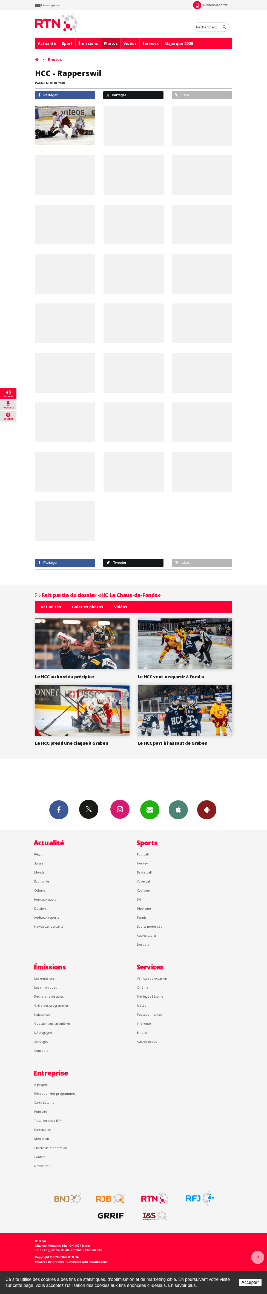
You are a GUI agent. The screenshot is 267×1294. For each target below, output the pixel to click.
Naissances (42, 1014)
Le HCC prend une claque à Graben (71, 743)
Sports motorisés (149, 926)
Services (150, 43)
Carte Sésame (44, 1102)
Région (39, 854)
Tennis (141, 917)
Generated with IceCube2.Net (87, 1261)
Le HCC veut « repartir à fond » (171, 677)
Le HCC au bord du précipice (64, 677)
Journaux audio (45, 899)
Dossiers (40, 908)
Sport (67, 43)
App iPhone (178, 809)
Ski (139, 899)
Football (143, 854)
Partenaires (42, 1129)
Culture (39, 890)
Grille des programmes (51, 1005)
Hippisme (144, 908)
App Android (206, 809)
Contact (39, 1157)
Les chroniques (45, 987)
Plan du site (93, 1250)
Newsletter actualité (49, 926)
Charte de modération (50, 1148)
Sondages (41, 1041)
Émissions (88, 43)
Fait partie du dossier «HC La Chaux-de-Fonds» (98, 595)
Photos (111, 43)
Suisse (38, 863)
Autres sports (146, 935)
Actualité (47, 43)
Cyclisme (143, 890)
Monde (39, 872)
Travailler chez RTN (48, 1120)
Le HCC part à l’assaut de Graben (173, 743)
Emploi (142, 1032)
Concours (41, 1050)
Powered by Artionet (49, 1261)
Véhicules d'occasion (152, 978)
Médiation (41, 1138)
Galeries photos (87, 606)
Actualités (51, 606)
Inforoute (144, 1023)
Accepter (250, 1282)
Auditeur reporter (47, 917)
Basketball (144, 872)
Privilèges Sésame (150, 996)
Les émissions (44, 978)
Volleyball (144, 881)
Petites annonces (149, 1014)
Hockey (142, 863)
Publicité (40, 1111)
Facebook (58, 809)
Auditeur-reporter (210, 5)
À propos (40, 1084)
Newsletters (149, 809)
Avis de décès (147, 1041)
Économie (41, 881)
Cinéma (142, 987)
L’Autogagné (43, 1032)
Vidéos (130, 43)
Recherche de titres (49, 996)
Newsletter (42, 1166)
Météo (142, 1005)
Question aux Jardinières (52, 1023)
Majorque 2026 (179, 43)
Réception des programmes (54, 1093)
